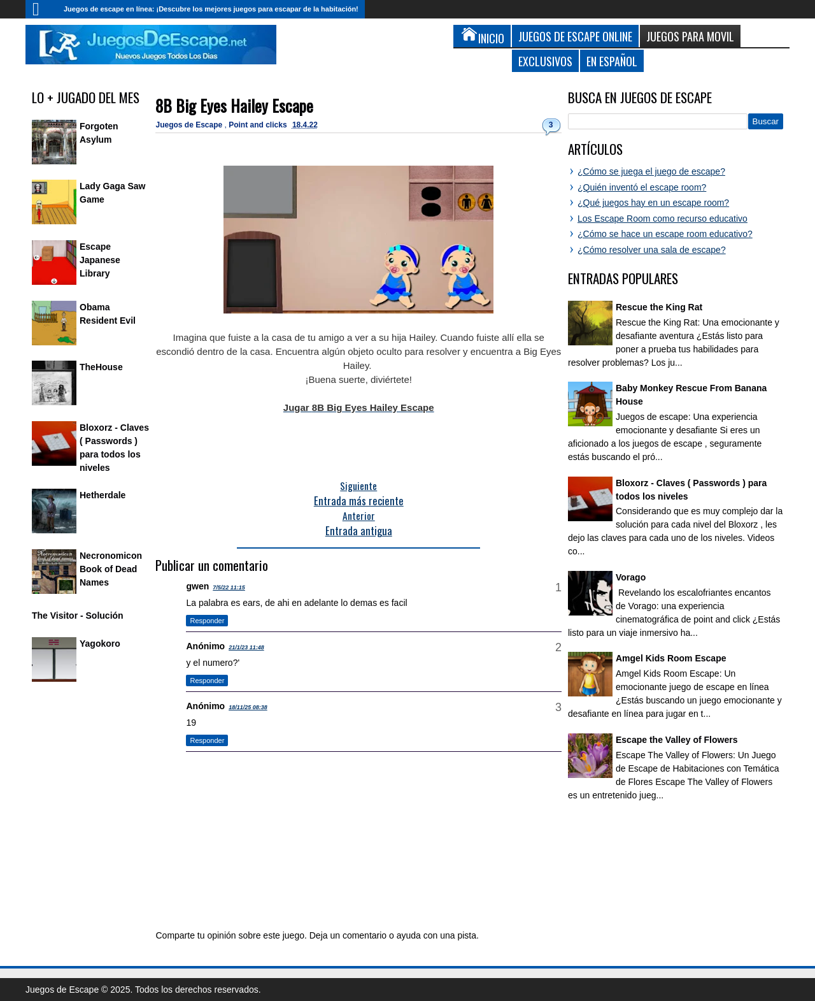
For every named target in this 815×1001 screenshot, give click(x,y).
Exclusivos (545, 60)
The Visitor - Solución (78, 615)
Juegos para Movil (690, 36)
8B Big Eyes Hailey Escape (234, 105)
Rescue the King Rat (659, 307)
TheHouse (101, 367)
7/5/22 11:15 (229, 587)
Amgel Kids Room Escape (671, 658)
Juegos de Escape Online (575, 36)
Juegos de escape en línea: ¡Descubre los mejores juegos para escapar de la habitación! (211, 9)
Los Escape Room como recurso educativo (663, 218)
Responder (207, 620)
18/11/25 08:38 (248, 707)
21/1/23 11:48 (246, 647)
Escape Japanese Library (100, 259)
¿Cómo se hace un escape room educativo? (665, 234)
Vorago (631, 577)
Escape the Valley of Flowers (676, 740)
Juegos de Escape (189, 124)
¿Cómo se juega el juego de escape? (651, 171)
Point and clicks (259, 124)
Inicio (41, 9)
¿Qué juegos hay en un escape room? (653, 203)
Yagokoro (100, 643)
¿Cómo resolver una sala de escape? (652, 250)
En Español (611, 60)
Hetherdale (102, 495)
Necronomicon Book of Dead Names (111, 569)
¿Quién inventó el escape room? (642, 187)
